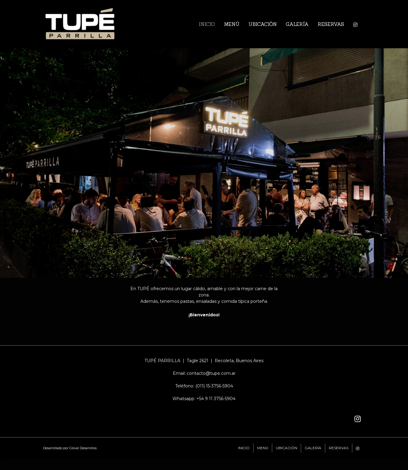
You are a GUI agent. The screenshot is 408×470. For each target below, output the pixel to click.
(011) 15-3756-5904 (214, 386)
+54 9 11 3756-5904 (215, 398)
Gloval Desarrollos (83, 448)
